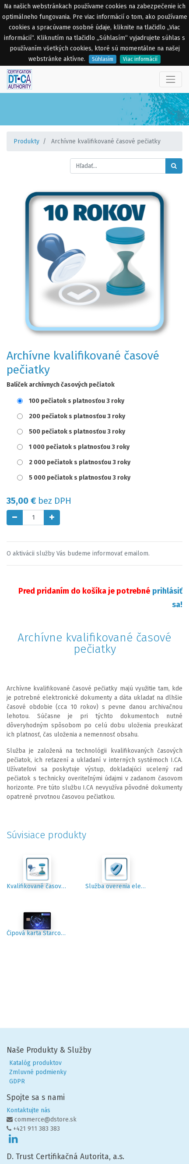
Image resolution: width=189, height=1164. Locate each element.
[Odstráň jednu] (15, 517)
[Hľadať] (173, 166)
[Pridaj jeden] (52, 517)
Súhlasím (102, 59)
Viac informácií (140, 59)
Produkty (26, 141)
